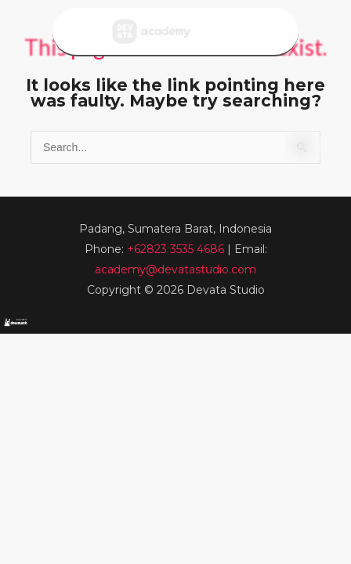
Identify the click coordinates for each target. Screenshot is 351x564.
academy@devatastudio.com (175, 269)
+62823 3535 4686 (177, 249)
